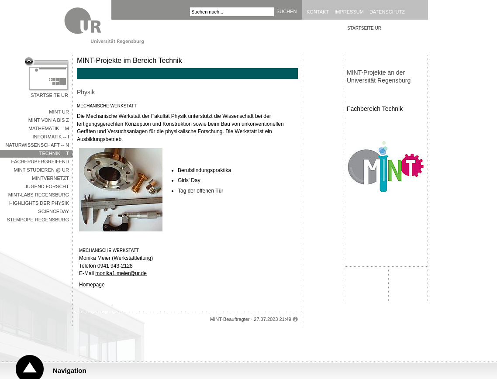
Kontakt (318, 11)
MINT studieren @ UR (41, 169)
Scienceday (53, 211)
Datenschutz (387, 11)
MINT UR (59, 111)
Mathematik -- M (48, 128)
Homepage (92, 285)
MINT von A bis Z (48, 120)
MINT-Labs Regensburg (38, 194)
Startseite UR (49, 95)
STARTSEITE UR (364, 28)
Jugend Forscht (47, 186)
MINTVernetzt (50, 178)
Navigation (69, 370)
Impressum (349, 11)
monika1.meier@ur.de (121, 273)
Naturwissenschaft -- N (37, 145)
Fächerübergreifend (40, 161)
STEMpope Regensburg (38, 219)
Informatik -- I (50, 136)
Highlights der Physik (39, 203)
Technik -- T (54, 153)
